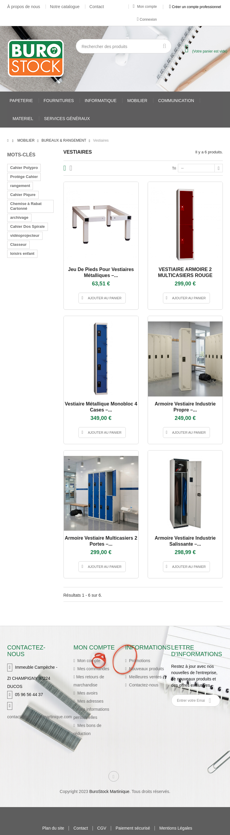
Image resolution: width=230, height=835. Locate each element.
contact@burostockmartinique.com (39, 716)
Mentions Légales (175, 828)
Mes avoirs (87, 693)
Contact (97, 7)
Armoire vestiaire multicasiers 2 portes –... (101, 541)
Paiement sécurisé (133, 828)
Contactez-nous (143, 685)
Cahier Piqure (23, 194)
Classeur (18, 244)
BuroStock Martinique (109, 791)
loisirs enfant (22, 253)
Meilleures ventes (145, 676)
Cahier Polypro (24, 167)
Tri (174, 168)
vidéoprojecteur (25, 235)
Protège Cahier (24, 176)
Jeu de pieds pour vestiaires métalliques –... (101, 272)
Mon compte (145, 7)
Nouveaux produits (146, 668)
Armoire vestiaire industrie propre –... (185, 406)
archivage (19, 217)
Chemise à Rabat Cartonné (26, 206)
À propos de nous (23, 7)
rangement (20, 185)
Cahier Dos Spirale (27, 226)
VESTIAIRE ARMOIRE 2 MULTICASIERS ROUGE (185, 272)
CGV (101, 828)
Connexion (147, 19)
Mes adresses (89, 701)
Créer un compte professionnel (195, 6)
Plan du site (53, 828)
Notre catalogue (65, 7)
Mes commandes (92, 668)
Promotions (139, 660)
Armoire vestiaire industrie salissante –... (185, 541)
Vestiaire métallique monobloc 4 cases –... (101, 406)
